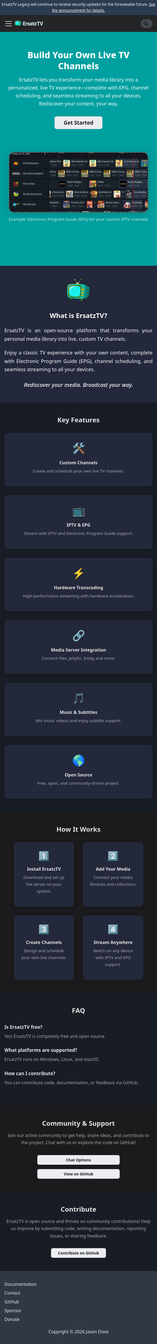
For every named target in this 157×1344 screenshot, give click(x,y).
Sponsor (12, 1310)
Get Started (78, 122)
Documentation (20, 1284)
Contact (12, 1293)
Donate (11, 1319)
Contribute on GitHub (78, 1253)
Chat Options (78, 1160)
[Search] (147, 23)
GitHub (11, 1302)
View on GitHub (78, 1174)
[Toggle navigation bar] (8, 23)
